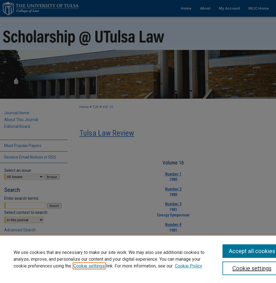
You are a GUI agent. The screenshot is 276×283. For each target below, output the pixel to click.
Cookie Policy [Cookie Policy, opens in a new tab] (188, 266)
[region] (138, 259)
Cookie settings (89, 266)
